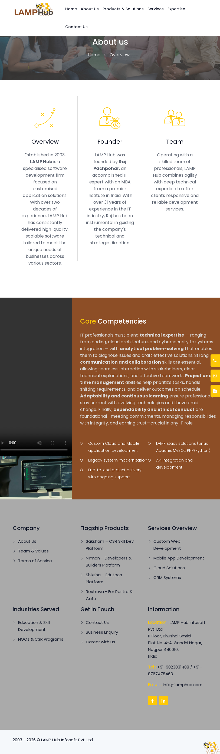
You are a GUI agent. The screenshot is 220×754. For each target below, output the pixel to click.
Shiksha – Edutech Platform (104, 578)
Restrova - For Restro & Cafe (109, 595)
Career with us (100, 642)
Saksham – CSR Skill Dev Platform (110, 544)
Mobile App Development (178, 558)
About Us (90, 9)
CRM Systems (167, 577)
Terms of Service (35, 561)
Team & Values (33, 551)
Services (155, 9)
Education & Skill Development (34, 626)
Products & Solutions (123, 9)
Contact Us (76, 26)
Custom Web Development (167, 544)
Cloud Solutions (169, 568)
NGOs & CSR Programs (40, 639)
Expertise (176, 9)
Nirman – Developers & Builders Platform (109, 561)
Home (71, 9)
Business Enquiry (102, 632)
